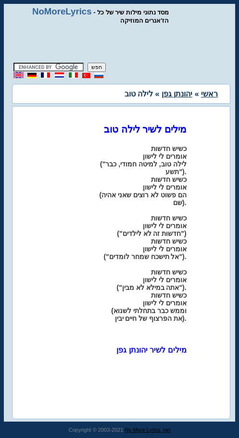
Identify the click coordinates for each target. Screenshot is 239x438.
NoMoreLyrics (62, 11)
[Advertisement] (123, 43)
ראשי (209, 94)
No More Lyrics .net (148, 430)
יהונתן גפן (177, 94)
